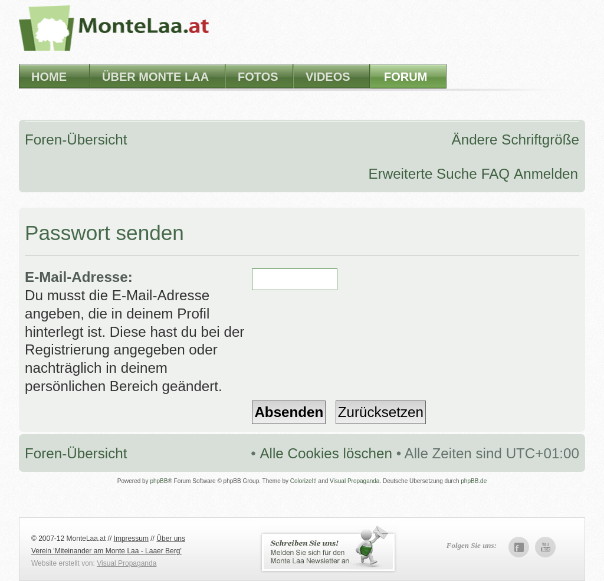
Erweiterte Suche (423, 174)
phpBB (159, 481)
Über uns (170, 538)
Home (49, 76)
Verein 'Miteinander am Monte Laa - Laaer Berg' (106, 551)
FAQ (495, 174)
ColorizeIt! (303, 481)
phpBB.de (474, 481)
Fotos (258, 76)
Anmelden (546, 174)
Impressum (131, 538)
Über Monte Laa (155, 76)
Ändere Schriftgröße (515, 139)
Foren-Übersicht (76, 139)
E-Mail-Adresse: (79, 277)
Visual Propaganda (354, 481)
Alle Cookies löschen (326, 453)
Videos (328, 76)
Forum (405, 76)
